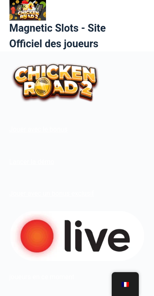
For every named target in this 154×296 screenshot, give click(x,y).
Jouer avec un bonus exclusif (51, 193)
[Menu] (141, 26)
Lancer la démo (32, 162)
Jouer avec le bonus (38, 129)
